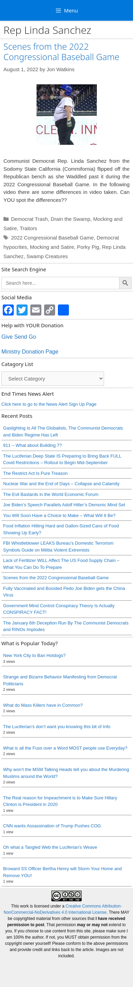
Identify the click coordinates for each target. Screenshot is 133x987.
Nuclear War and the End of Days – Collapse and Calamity (61, 483)
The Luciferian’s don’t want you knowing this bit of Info (56, 726)
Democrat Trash (29, 219)
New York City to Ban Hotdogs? (34, 655)
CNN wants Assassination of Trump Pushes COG (52, 825)
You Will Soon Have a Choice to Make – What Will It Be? (59, 515)
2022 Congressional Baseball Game (52, 238)
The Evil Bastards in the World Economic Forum (50, 494)
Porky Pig (88, 247)
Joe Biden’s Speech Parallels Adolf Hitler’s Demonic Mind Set (64, 504)
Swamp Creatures (47, 256)
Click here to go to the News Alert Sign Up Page (48, 404)
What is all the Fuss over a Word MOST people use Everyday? (65, 748)
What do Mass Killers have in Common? (43, 705)
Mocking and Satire (52, 247)
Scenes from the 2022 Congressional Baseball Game (61, 51)
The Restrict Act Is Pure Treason (35, 473)
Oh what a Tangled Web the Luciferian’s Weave (50, 847)
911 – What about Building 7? (32, 445)
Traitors (28, 228)
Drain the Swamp (70, 219)
